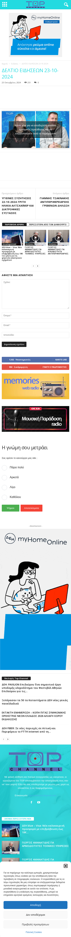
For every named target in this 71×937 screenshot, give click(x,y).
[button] (65, 866)
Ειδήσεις (14, 63)
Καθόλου (15, 496)
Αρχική (5, 63)
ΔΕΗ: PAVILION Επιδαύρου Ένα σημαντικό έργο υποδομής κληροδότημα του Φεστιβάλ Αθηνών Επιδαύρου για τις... (32, 688)
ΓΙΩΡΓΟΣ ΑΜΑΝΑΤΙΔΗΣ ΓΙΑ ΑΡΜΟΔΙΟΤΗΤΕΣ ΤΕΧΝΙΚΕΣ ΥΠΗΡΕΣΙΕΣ (35, 250)
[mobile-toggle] (4, 4)
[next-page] (37, 266)
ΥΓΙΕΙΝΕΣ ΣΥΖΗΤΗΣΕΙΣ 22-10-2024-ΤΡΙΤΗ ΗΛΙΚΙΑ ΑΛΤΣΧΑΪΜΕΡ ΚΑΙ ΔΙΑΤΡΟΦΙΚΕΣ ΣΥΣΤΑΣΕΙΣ (18, 205)
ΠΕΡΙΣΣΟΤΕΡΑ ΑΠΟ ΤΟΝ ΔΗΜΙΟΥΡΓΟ (47, 224)
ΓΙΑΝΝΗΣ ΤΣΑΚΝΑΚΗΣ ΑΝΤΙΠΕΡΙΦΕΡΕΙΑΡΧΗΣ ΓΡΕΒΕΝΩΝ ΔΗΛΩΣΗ (54, 201)
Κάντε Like (61, 359)
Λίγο (12, 487)
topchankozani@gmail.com (42, 795)
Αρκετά (14, 477)
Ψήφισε (10, 508)
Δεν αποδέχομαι (35, 914)
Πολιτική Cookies (34, 932)
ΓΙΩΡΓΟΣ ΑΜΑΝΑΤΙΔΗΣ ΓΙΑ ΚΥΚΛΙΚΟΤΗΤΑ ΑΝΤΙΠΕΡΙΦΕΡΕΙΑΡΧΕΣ (58, 250)
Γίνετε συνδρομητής (55, 367)
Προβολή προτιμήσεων (35, 924)
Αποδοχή (35, 904)
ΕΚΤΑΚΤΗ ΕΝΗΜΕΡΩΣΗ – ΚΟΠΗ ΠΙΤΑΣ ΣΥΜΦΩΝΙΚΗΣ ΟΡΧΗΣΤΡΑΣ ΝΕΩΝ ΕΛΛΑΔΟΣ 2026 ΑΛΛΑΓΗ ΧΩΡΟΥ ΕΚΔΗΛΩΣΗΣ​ (34, 716)
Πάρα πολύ (17, 467)
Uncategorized (9, 244)
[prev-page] (33, 266)
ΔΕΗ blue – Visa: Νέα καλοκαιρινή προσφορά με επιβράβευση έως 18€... (43, 829)
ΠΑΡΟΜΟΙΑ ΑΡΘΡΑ (14, 224)
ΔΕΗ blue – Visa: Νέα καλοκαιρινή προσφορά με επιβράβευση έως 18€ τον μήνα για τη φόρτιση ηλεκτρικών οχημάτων (12, 253)
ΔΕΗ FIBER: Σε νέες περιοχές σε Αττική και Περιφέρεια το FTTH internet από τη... (29, 730)
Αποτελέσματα (31, 508)
